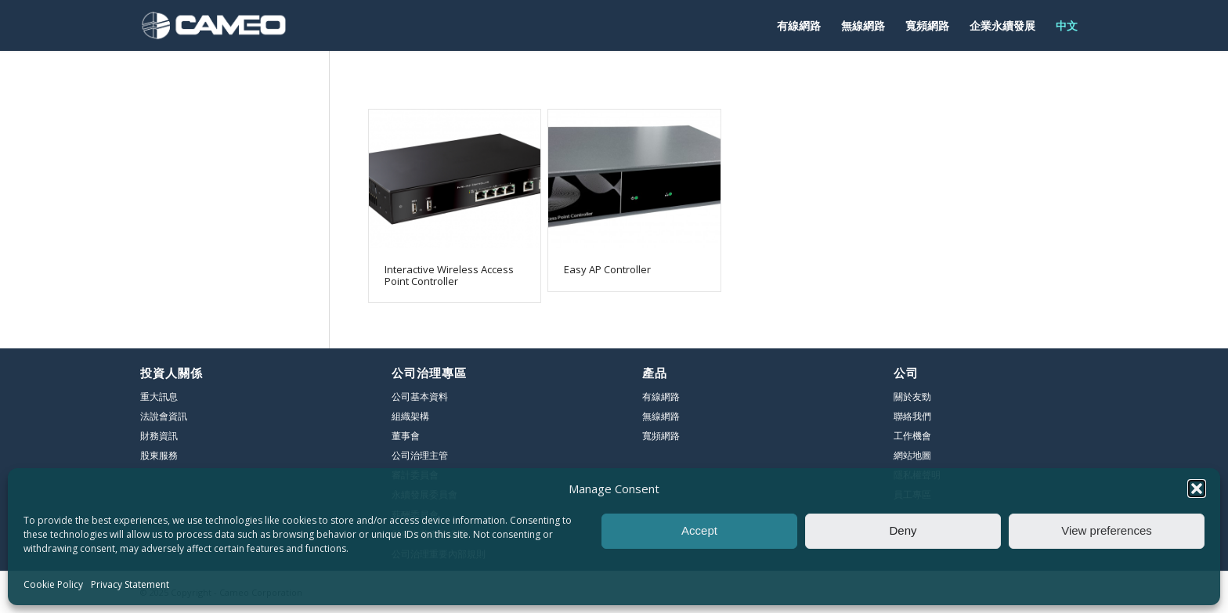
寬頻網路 (661, 435)
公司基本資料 (420, 396)
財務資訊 (159, 435)
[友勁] (213, 25)
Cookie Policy (53, 584)
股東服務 (159, 455)
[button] (1197, 488)
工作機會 (912, 435)
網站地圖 (912, 455)
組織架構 (410, 416)
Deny (902, 530)
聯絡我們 (912, 416)
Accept (699, 530)
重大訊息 (159, 396)
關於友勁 (912, 396)
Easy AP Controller (607, 269)
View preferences (1106, 530)
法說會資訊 (163, 416)
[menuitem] (799, 25)
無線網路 (661, 416)
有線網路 (661, 396)
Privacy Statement (130, 584)
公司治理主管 (420, 455)
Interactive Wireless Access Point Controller (449, 274)
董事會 (406, 435)
